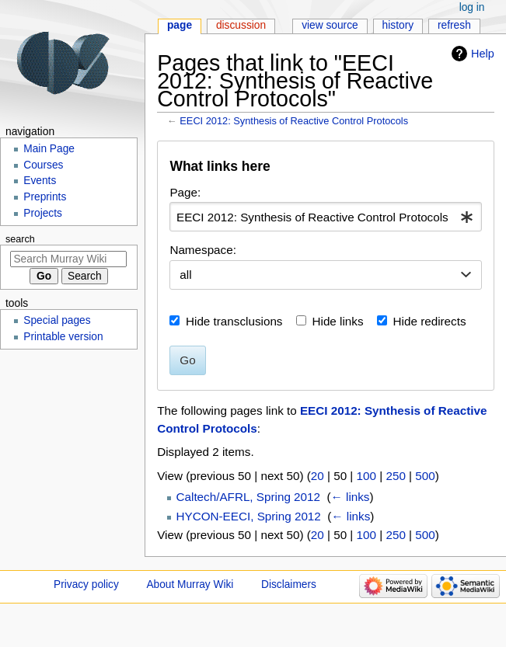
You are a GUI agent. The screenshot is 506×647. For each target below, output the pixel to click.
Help (482, 53)
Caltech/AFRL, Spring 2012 (248, 496)
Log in (472, 7)
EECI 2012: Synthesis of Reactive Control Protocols (294, 121)
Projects (42, 213)
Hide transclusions (234, 321)
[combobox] (325, 216)
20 (317, 475)
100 (366, 475)
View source (330, 25)
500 (424, 475)
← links (350, 496)
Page (179, 25)
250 (395, 475)
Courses (43, 165)
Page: (185, 192)
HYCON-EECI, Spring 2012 (248, 516)
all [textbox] (185, 274)
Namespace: (202, 249)
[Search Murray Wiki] (68, 259)
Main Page (49, 149)
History (398, 25)
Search (20, 239)
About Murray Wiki (189, 584)
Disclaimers (288, 584)
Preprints (44, 197)
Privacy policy (86, 584)
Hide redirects (429, 321)
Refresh (454, 25)
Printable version (63, 337)
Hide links (338, 321)
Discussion (241, 25)
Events (39, 180)
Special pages (56, 320)
